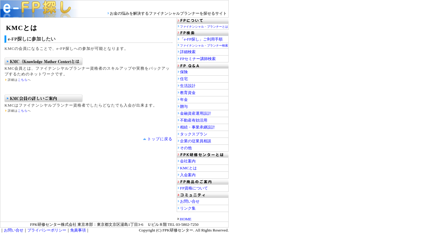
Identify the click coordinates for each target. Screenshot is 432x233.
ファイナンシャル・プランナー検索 (204, 45)
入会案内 (188, 175)
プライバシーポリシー (46, 230)
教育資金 (188, 92)
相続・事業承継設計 (197, 127)
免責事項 (78, 230)
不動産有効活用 (193, 120)
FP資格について (194, 188)
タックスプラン (193, 134)
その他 (186, 148)
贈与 (184, 106)
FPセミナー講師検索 (198, 58)
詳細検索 (188, 52)
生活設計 (188, 85)
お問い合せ (190, 201)
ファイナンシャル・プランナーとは (204, 26)
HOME (185, 219)
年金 (184, 99)
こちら (23, 79)
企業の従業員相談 (195, 141)
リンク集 (188, 208)
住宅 (184, 79)
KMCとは (188, 168)
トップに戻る (159, 139)
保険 (184, 72)
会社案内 (188, 161)
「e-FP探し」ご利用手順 (201, 39)
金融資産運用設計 (195, 113)
